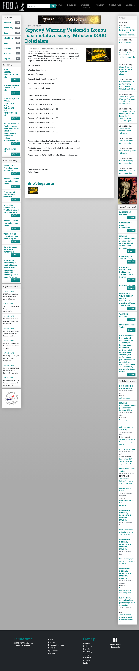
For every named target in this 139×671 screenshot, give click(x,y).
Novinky (71, 4)
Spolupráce (115, 4)
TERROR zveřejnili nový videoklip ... (126, 141)
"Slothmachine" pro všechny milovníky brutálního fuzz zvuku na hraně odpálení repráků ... (127, 115)
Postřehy (87, 657)
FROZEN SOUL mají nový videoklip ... (127, 170)
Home (59, 4)
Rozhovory (87, 646)
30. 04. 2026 (9, 304)
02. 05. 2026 (9, 328)
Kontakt (100, 4)
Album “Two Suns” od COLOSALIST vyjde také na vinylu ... (127, 55)
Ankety (86, 654)
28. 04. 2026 (9, 291)
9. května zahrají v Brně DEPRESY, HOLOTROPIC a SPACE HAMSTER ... (127, 84)
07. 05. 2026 (9, 341)
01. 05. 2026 (9, 316)
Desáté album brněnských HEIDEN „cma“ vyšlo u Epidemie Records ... (127, 29)
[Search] (41, 6)
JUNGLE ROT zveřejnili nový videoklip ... (125, 129)
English (86, 663)
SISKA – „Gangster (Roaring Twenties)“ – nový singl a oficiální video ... (127, 99)
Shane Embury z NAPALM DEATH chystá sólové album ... (125, 69)
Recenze (86, 643)
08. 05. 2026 (9, 365)
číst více (15, 80)
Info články (87, 652)
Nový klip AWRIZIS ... (126, 42)
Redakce (130, 4)
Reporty (86, 649)
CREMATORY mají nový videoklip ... (126, 160)
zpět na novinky (33, 26)
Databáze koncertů (86, 6)
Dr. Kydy (86, 660)
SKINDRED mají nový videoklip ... (127, 151)
